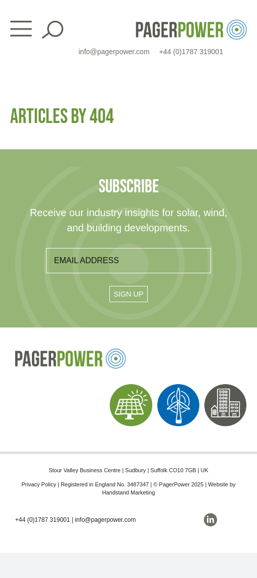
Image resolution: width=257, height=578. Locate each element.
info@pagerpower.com (113, 52)
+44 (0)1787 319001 (191, 52)
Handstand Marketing (128, 492)
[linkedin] (210, 519)
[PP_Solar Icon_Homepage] (131, 388)
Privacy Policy (38, 484)
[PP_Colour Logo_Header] (191, 23)
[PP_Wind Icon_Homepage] (178, 388)
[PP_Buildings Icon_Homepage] (225, 388)
